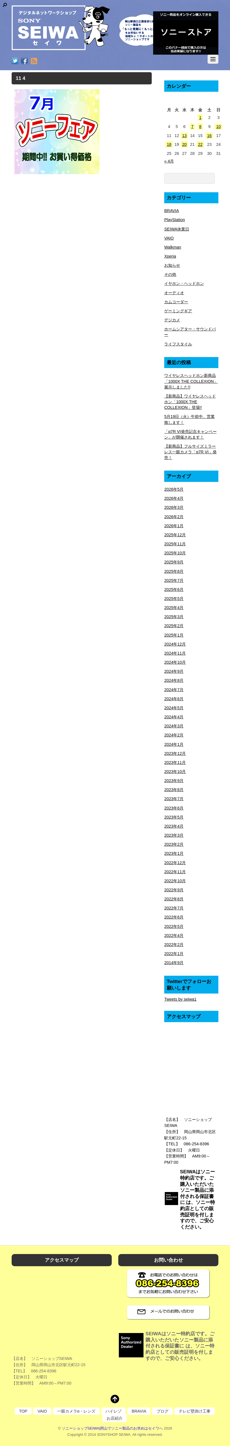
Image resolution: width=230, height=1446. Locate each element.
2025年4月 (173, 607)
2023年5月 (173, 817)
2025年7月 (173, 580)
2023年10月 (175, 771)
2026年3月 (173, 507)
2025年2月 (173, 625)
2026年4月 (173, 498)
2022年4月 (173, 935)
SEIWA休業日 (176, 229)
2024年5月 (173, 708)
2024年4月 (173, 717)
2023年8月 (173, 789)
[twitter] (15, 61)
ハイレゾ (113, 1411)
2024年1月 (173, 744)
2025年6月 (173, 589)
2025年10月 (175, 553)
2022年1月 (173, 953)
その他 (170, 274)
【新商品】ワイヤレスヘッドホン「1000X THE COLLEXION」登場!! (190, 402)
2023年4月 (173, 826)
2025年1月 (173, 635)
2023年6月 (173, 808)
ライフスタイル (178, 344)
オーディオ (174, 293)
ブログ (162, 1411)
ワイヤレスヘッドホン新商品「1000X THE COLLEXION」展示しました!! (191, 381)
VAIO (169, 238)
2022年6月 (173, 917)
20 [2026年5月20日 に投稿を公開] (184, 144)
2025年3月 (173, 616)
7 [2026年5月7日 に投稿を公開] (192, 126)
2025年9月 (173, 562)
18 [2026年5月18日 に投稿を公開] (169, 144)
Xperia (170, 256)
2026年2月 (173, 516)
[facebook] (24, 61)
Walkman (172, 247)
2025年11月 (175, 544)
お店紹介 (115, 1418)
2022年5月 (173, 926)
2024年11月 (175, 653)
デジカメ (172, 320)
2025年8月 (173, 571)
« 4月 (169, 161)
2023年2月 (173, 844)
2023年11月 (175, 762)
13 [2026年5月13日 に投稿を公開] (184, 135)
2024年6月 (173, 699)
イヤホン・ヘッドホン (184, 283)
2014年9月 (173, 962)
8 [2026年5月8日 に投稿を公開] (200, 126)
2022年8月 (173, 899)
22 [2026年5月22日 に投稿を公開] (200, 144)
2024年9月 (173, 671)
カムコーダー (176, 302)
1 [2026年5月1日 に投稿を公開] (200, 117)
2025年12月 (175, 535)
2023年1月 (173, 853)
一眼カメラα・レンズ (76, 1411)
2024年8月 (173, 680)
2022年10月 (175, 881)
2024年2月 (173, 735)
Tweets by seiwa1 (180, 999)
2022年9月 (173, 890)
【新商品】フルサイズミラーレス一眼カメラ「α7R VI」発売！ (190, 452)
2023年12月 (175, 753)
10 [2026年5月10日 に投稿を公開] (218, 126)
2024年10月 (175, 662)
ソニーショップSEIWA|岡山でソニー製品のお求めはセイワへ (112, 1428)
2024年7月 (173, 689)
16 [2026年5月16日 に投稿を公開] (209, 135)
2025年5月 (173, 598)
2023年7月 (173, 798)
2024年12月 (175, 644)
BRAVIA (171, 210)
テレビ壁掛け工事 (194, 1411)
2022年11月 (175, 872)
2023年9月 (173, 780)
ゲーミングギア (178, 311)
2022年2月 (173, 944)
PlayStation (174, 219)
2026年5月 (173, 489)
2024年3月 (173, 726)
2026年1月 (173, 526)
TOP (23, 1411)
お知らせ (172, 265)
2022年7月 (173, 908)
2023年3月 (173, 835)
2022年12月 (175, 862)
